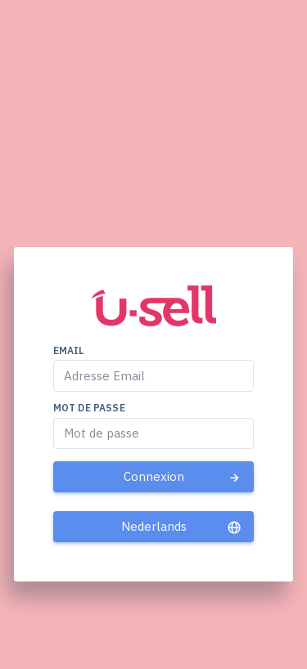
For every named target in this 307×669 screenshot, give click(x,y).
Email (69, 350)
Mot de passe (89, 408)
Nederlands (181, 527)
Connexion (183, 477)
